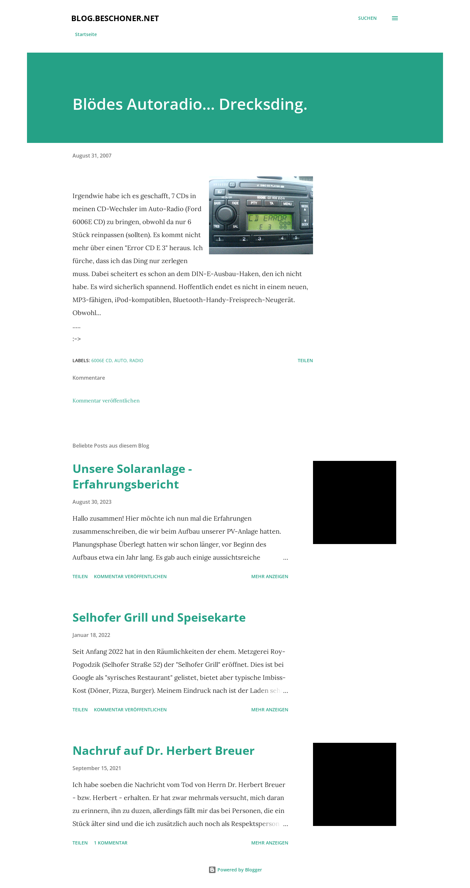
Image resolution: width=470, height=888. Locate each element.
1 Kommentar (110, 843)
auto (120, 360)
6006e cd (101, 360)
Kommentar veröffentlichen (106, 400)
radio (136, 360)
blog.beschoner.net (115, 18)
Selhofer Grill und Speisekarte (159, 617)
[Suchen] (367, 18)
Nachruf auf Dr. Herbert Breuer (163, 750)
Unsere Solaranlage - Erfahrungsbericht (132, 476)
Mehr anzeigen (269, 576)
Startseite (86, 34)
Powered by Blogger (235, 870)
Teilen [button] (305, 360)
